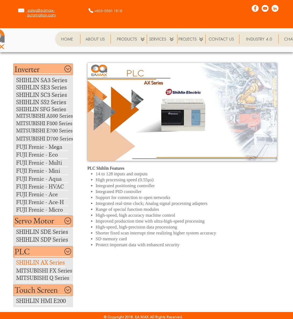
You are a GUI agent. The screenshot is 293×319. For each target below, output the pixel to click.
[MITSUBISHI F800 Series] (44, 124)
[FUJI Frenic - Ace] (43, 195)
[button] (28, 69)
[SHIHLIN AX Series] (43, 263)
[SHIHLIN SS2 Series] (43, 102)
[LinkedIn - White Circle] (275, 8)
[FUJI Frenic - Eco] (43, 155)
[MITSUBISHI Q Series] (44, 278)
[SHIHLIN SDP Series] (44, 240)
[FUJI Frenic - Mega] (43, 147)
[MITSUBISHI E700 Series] (44, 131)
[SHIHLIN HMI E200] (42, 301)
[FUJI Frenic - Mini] (43, 171)
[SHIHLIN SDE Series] (44, 232)
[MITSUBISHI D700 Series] (44, 139)
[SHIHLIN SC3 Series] (44, 95)
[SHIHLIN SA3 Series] (42, 80)
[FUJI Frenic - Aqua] (43, 179)
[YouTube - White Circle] (265, 8)
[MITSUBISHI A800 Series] (47, 116)
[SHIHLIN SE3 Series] (43, 87)
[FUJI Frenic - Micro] (43, 210)
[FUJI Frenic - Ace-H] (43, 202)
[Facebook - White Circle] (255, 8)
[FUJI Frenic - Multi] (43, 163)
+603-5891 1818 (108, 11)
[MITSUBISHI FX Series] (44, 271)
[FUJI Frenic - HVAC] (43, 187)
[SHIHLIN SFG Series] (43, 109)
